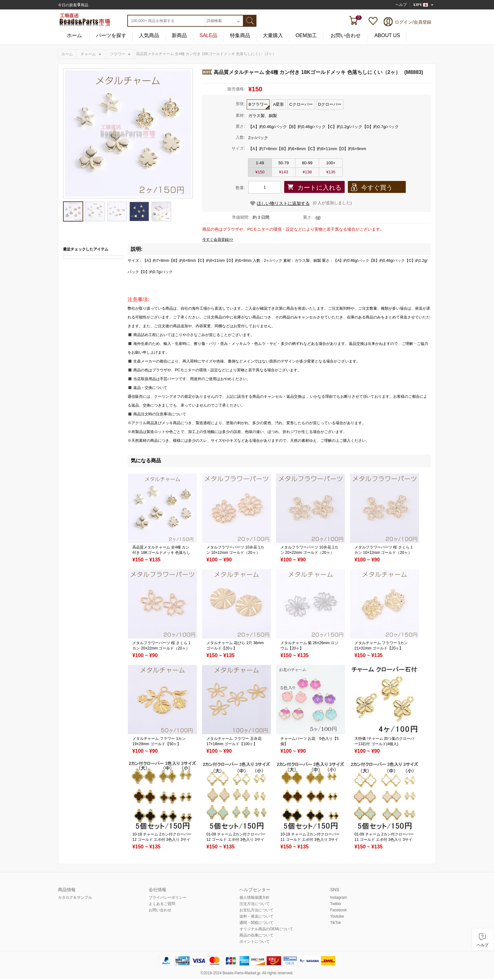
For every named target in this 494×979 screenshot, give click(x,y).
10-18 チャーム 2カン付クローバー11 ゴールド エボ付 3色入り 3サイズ (310, 839)
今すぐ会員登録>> (217, 239)
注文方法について (254, 904)
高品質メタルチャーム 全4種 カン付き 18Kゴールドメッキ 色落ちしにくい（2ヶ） (161, 552)
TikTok (335, 922)
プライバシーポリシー (168, 897)
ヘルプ (401, 5)
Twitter (335, 904)
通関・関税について (256, 922)
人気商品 (149, 35)
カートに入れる (319, 187)
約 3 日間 (261, 217)
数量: (240, 187)
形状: (240, 103)
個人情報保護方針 (254, 897)
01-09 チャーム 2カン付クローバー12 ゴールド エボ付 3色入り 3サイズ (236, 839)
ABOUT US (387, 35)
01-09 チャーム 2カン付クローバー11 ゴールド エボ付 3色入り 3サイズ (384, 839)
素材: (240, 115)
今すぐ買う (377, 187)
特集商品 (240, 35)
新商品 (179, 35)
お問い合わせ (345, 35)
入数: (240, 137)
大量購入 (273, 35)
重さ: (240, 126)
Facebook (338, 910)
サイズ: (238, 148)
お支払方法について (256, 910)
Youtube (337, 916)
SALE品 (208, 35)
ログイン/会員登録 (413, 22)
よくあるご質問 (162, 904)
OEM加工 (306, 35)
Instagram (338, 897)
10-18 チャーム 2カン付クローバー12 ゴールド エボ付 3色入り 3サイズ (162, 839)
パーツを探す (111, 35)
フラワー (117, 54)
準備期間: (241, 217)
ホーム (74, 35)
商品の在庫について (256, 935)
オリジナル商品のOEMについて (266, 929)
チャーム (88, 54)
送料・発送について (256, 916)
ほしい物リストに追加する (283, 203)
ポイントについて (254, 941)
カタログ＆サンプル (75, 897)
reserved (285, 973)
